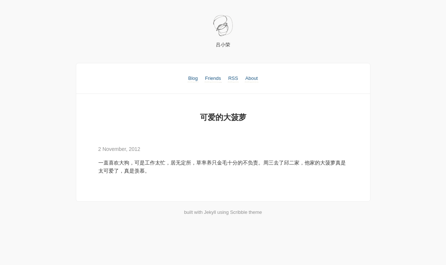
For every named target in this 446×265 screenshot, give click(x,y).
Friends (213, 78)
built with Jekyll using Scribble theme (223, 212)
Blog (193, 78)
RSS (233, 78)
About (251, 78)
